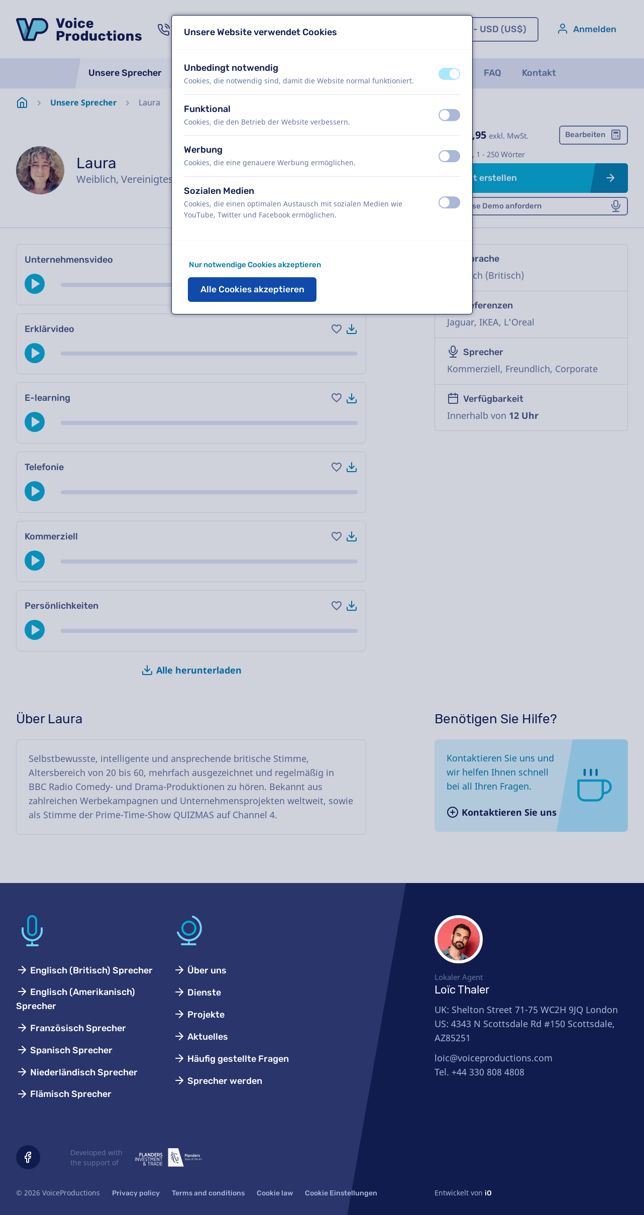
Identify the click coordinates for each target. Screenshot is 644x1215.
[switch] (449, 74)
